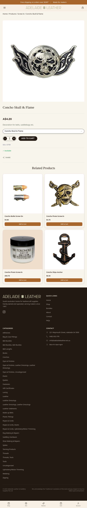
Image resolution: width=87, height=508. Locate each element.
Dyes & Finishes (8, 361)
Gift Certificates (8, 388)
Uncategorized (8, 465)
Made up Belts (8, 413)
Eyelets (5, 380)
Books (5, 353)
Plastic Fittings (8, 417)
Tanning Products (9, 449)
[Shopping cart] (82, 7)
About (48, 312)
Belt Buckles (7, 341)
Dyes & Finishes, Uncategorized (14, 372)
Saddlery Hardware (10, 437)
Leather (5, 396)
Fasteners (6, 384)
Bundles (49, 308)
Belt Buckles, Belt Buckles (12, 345)
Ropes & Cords (8, 421)
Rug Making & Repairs (11, 433)
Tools (5, 461)
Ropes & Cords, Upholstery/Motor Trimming (19, 429)
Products (12, 14)
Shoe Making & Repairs (11, 441)
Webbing (6, 474)
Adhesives (6, 333)
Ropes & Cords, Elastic (11, 425)
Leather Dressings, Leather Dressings (16, 404)
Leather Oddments (10, 409)
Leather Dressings (9, 400)
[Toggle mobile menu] (4, 7)
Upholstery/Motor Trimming (13, 469)
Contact (49, 316)
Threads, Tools (8, 457)
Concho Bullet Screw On (14, 216)
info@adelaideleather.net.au (59, 340)
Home (5, 14)
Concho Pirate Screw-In (55, 216)
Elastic (5, 376)
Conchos (6, 357)
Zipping (5, 478)
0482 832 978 (54, 336)
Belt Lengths (7, 349)
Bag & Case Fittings (10, 337)
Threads (6, 453)
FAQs (48, 320)
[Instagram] (4, 312)
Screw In (21, 14)
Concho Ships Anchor (54, 272)
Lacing (5, 392)
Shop (48, 304)
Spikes (5, 445)
